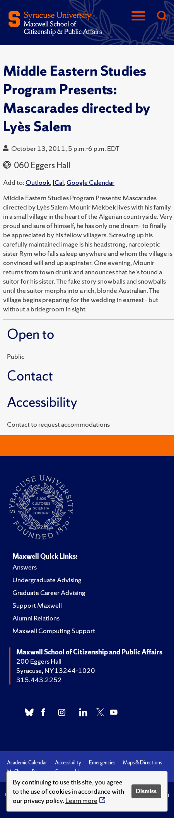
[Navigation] (138, 16)
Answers (24, 567)
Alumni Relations (36, 618)
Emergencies (102, 762)
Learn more (81, 800)
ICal (58, 182)
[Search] (161, 16)
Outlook (38, 182)
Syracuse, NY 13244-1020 (55, 670)
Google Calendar (90, 182)
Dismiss (146, 791)
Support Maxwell (37, 605)
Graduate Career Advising (48, 592)
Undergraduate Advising (47, 579)
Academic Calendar (27, 762)
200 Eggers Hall (38, 661)
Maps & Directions (142, 762)
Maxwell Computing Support (53, 630)
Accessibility (68, 762)
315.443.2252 (39, 679)
